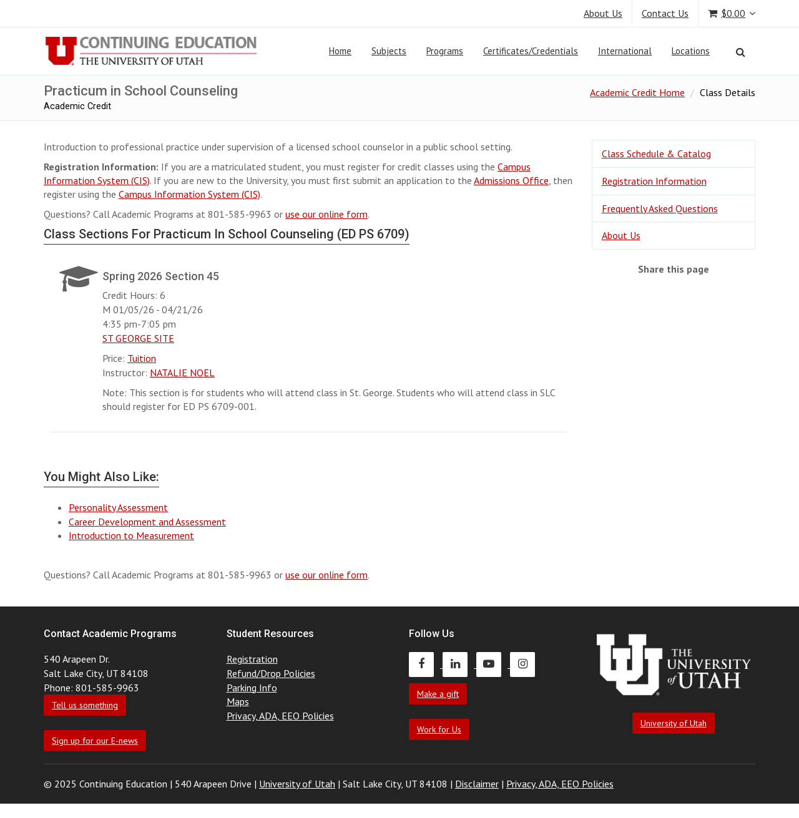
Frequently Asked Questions (660, 208)
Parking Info (252, 687)
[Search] (740, 51)
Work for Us (439, 729)
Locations (691, 51)
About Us (603, 13)
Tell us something (85, 705)
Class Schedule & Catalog (656, 153)
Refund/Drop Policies (271, 673)
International (625, 51)
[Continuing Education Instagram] (525, 664)
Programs (444, 51)
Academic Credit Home (637, 92)
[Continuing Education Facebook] (426, 664)
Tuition (141, 358)
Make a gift (438, 693)
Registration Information (654, 181)
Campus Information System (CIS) (189, 194)
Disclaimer (477, 783)
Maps (238, 701)
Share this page (673, 269)
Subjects (388, 51)
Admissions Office (511, 180)
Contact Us (665, 13)
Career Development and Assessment (147, 521)
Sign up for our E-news (95, 740)
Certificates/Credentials (530, 51)
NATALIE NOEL (182, 372)
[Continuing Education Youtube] (493, 664)
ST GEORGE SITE (138, 338)
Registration (252, 659)
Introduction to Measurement (131, 535)
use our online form (326, 214)
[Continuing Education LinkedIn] (459, 664)
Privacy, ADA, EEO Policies (280, 715)
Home (340, 51)
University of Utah (673, 723)
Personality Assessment (118, 507)
